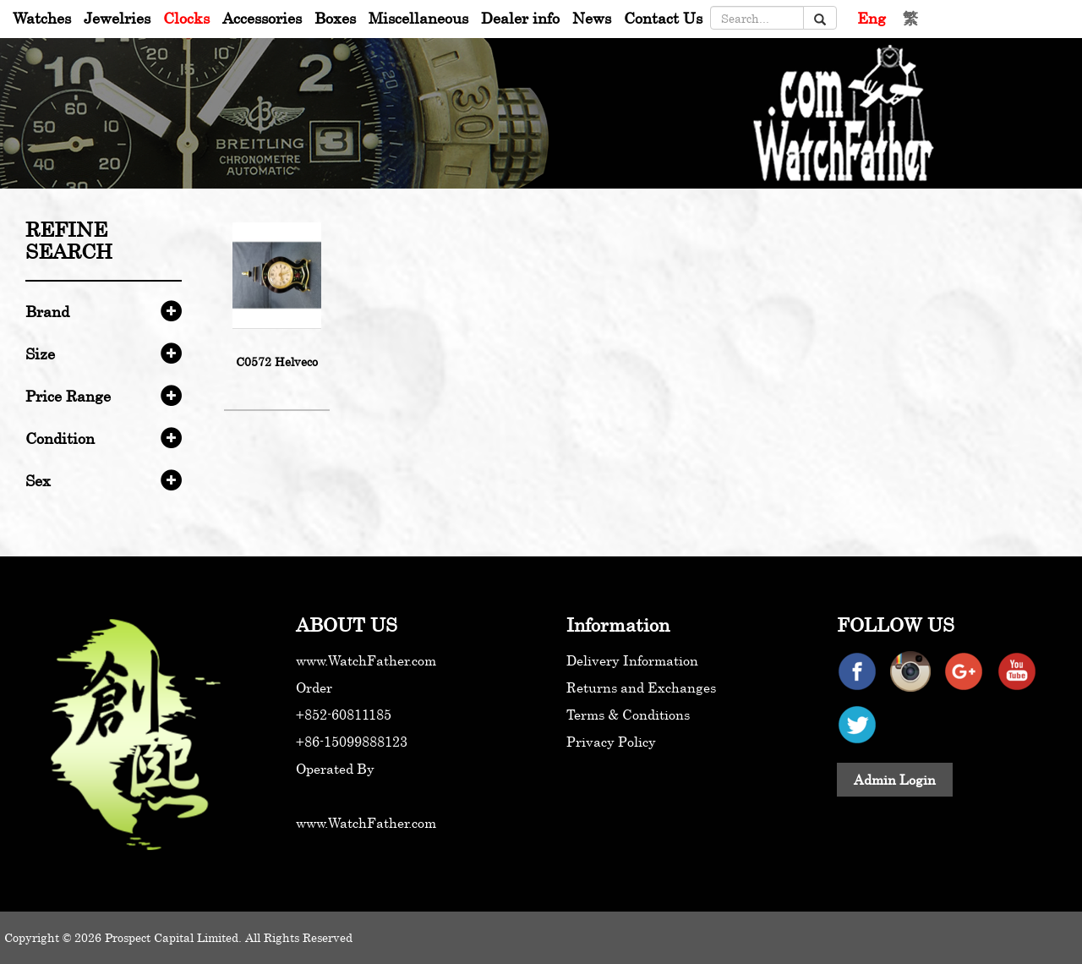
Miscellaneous (418, 17)
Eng (871, 17)
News (591, 17)
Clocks (186, 17)
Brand (47, 311)
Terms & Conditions (628, 714)
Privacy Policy (611, 741)
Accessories (262, 17)
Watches (42, 17)
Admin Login (895, 779)
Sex (38, 480)
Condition (60, 438)
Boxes (335, 17)
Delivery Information (632, 660)
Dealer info (520, 17)
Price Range (68, 395)
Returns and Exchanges (641, 687)
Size (40, 353)
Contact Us (663, 17)
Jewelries (117, 17)
